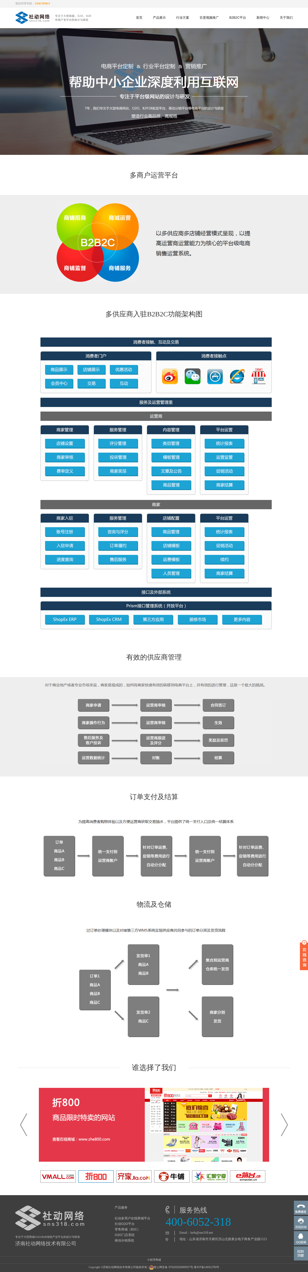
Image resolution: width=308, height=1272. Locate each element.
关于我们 (286, 17)
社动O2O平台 (125, 1224)
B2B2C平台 (237, 17)
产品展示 (159, 17)
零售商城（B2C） (127, 1229)
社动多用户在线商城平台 (132, 1218)
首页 (139, 17)
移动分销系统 (124, 1240)
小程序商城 (154, 1259)
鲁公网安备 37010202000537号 (171, 1267)
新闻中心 (262, 17)
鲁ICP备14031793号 (206, 1267)
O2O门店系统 (125, 1235)
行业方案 (182, 17)
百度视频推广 (209, 17)
